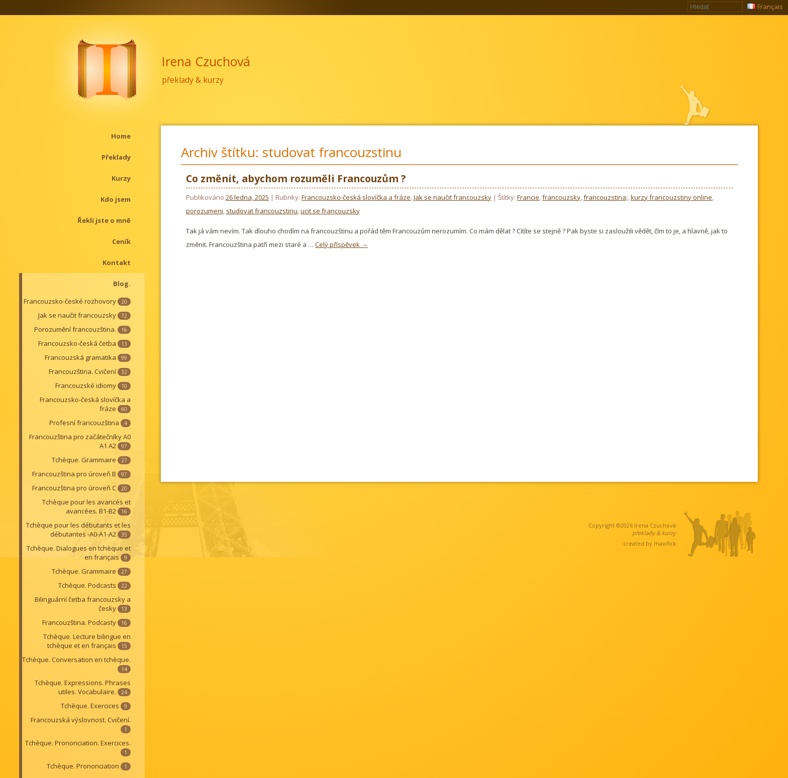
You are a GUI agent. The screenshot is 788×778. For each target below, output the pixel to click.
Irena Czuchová (206, 61)
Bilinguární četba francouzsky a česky (83, 604)
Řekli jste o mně (104, 220)
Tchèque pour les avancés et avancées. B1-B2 (86, 506)
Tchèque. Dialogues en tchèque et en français (79, 553)
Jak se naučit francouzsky (84, 315)
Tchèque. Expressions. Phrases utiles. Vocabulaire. (83, 687)
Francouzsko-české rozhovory (77, 301)
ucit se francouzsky (330, 210)
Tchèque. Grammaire (91, 459)
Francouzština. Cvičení (90, 371)
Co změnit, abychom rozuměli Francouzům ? (296, 178)
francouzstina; (605, 197)
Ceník (121, 241)
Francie (528, 197)
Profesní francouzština (90, 422)
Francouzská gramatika (88, 357)
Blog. (122, 283)
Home (121, 136)
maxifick (665, 543)
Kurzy (121, 178)
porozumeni (204, 210)
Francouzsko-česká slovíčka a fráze (85, 404)
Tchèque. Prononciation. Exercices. (78, 747)
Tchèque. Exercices (96, 705)
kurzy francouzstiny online (671, 197)
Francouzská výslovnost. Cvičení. (81, 724)
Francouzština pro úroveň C (81, 487)
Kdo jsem (116, 199)
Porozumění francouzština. (82, 329)
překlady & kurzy (193, 79)
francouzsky (561, 197)
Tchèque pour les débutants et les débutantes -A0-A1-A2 (78, 530)
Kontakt (117, 262)
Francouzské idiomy (93, 385)
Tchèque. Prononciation (89, 765)
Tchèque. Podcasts (94, 585)
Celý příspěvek (341, 244)
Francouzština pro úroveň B (81, 473)
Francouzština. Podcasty (86, 622)
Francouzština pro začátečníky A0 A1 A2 (80, 441)
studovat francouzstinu (262, 210)
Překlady (116, 157)
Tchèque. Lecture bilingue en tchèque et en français (87, 641)
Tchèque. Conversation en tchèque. (76, 664)
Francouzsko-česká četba (84, 343)
